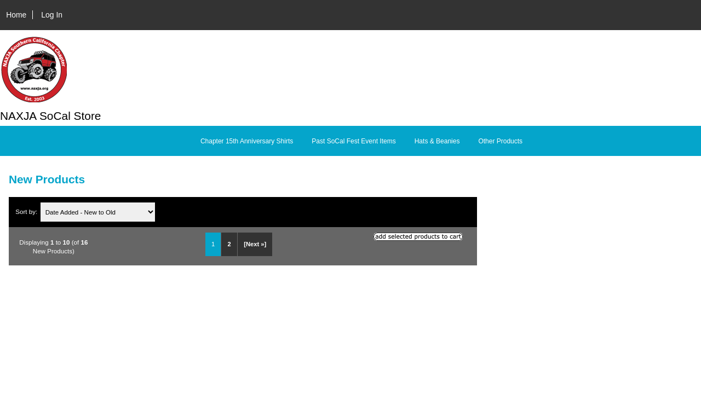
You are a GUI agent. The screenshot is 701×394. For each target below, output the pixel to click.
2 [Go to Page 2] (229, 244)
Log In (51, 14)
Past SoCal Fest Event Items (353, 141)
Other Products (500, 141)
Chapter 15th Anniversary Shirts (246, 141)
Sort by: (27, 212)
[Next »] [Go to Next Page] (255, 244)
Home (16, 14)
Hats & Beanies (437, 141)
